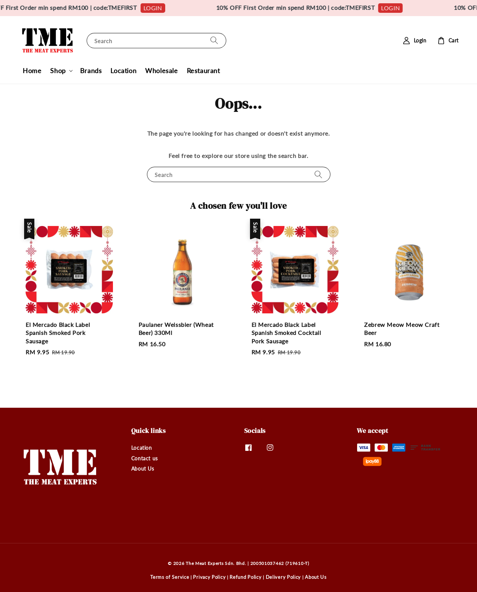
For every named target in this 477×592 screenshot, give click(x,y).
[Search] (214, 40)
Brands (91, 71)
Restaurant (203, 71)
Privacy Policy (209, 577)
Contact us (144, 458)
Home (32, 71)
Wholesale (161, 71)
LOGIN (161, 7)
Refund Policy (245, 577)
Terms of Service (169, 577)
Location (123, 71)
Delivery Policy (283, 577)
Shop (57, 71)
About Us (142, 468)
